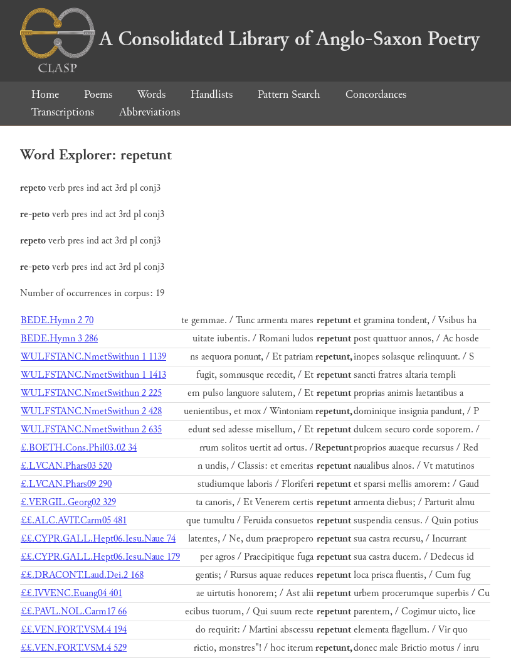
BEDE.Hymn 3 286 (59, 338)
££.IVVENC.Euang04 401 (71, 593)
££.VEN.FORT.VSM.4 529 (74, 648)
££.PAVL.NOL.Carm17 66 (74, 611)
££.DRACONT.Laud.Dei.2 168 (82, 575)
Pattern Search (289, 94)
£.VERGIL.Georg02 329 (68, 502)
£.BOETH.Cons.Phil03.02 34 (79, 447)
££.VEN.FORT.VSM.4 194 (74, 629)
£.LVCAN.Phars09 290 (66, 484)
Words (151, 94)
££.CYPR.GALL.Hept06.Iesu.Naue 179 (100, 557)
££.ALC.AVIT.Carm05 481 (74, 520)
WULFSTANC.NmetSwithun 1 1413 (93, 375)
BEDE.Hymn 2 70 (57, 320)
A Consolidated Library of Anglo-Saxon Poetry (250, 38)
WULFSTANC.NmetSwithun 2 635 (91, 429)
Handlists (212, 94)
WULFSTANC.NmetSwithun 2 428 (91, 411)
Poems (98, 94)
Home (45, 94)
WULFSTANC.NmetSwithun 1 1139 (93, 357)
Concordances (375, 94)
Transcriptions (62, 112)
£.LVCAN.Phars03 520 (66, 466)
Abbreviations (149, 112)
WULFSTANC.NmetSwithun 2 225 (91, 393)
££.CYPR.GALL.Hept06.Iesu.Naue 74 (98, 538)
